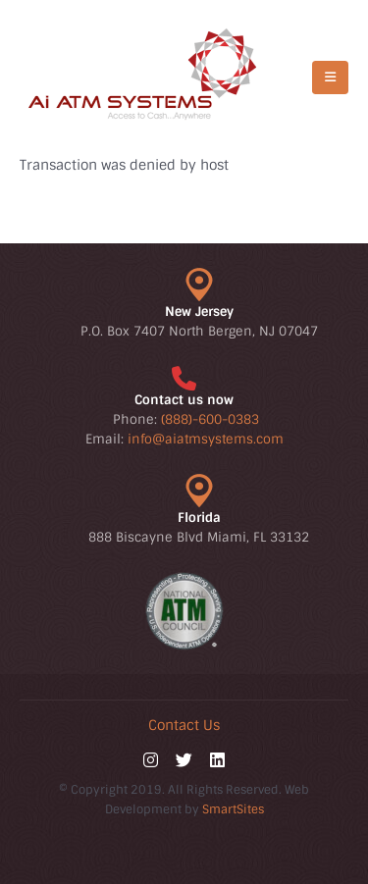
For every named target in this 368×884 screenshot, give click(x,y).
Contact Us (184, 725)
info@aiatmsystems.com (206, 439)
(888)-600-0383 (210, 419)
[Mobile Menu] (330, 77)
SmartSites (233, 809)
